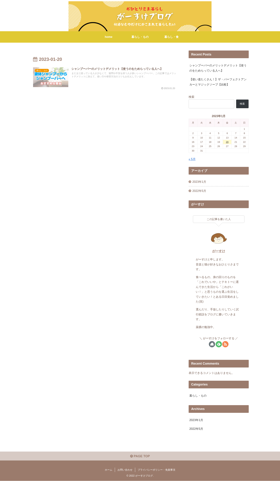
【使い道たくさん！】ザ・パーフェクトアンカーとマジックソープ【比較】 (218, 82)
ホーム (108, 470)
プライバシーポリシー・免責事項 (156, 470)
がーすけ (218, 251)
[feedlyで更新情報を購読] (219, 344)
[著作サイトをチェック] (212, 344)
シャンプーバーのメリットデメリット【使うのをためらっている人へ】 (218, 68)
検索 (191, 96)
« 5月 (192, 159)
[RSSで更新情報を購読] (225, 344)
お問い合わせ (124, 470)
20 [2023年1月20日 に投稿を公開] (227, 142)
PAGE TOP (140, 456)
